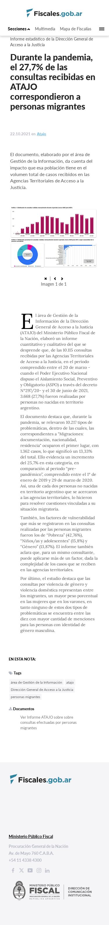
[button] (55, 278)
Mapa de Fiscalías (75, 28)
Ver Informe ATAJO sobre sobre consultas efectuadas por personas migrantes (48, 722)
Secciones (19, 28)
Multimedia (45, 28)
